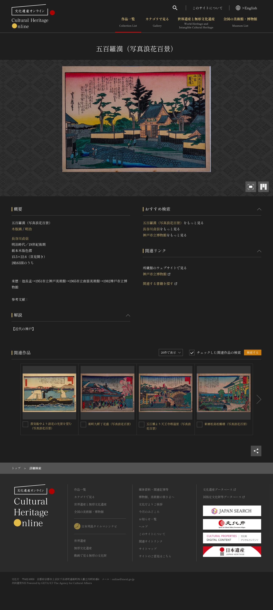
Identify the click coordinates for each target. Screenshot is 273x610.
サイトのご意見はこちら (155, 556)
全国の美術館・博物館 (240, 23)
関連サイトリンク (151, 541)
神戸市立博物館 (155, 235)
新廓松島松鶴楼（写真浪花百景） (226, 424)
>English (246, 7)
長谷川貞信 (20, 238)
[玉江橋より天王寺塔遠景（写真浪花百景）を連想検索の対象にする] (141, 424)
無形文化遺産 (83, 548)
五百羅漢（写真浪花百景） (163, 222)
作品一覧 (128, 23)
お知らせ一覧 (148, 519)
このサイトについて (207, 7)
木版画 (17, 228)
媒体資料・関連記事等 (153, 489)
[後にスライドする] (257, 399)
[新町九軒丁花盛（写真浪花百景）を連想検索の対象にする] (83, 424)
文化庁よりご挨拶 (151, 504)
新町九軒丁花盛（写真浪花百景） (110, 424)
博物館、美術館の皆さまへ (156, 497)
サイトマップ (148, 549)
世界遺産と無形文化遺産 (196, 23)
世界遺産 (80, 541)
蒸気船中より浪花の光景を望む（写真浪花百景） (51, 426)
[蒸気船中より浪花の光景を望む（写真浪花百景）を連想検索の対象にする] (25, 424)
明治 (28, 228)
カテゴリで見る (157, 23)
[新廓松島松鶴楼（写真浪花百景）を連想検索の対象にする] (199, 424)
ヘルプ (143, 526)
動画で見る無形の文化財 (90, 555)
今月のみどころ (149, 512)
